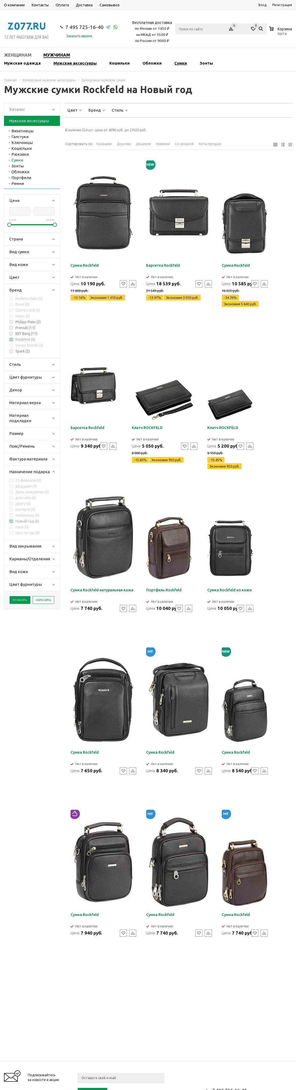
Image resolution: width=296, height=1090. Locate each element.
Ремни (17, 183)
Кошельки (119, 63)
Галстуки (19, 136)
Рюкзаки (20, 154)
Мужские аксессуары (75, 63)
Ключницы (22, 142)
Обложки (152, 63)
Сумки (180, 63)
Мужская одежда (22, 63)
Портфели (21, 177)
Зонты (206, 63)
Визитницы (22, 131)
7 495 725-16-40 (84, 27)
